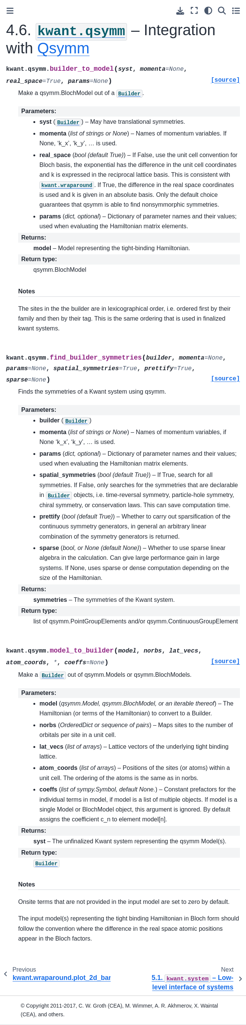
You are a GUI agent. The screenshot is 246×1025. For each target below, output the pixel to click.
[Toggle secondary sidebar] (236, 10)
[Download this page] (180, 11)
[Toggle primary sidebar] (10, 10)
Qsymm (63, 48)
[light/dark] (208, 10)
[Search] (222, 10)
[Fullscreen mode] (194, 10)
